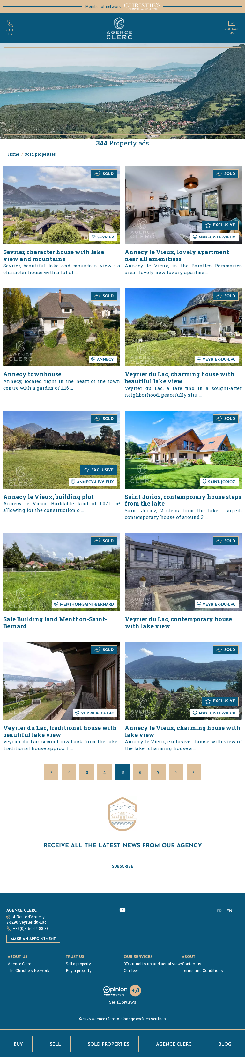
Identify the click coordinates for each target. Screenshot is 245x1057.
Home (14, 154)
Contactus (232, 31)
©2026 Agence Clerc (97, 1018)
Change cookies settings (143, 1018)
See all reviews (122, 1001)
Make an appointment (33, 938)
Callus (10, 32)
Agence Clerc (21, 910)
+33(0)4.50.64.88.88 (31, 928)
